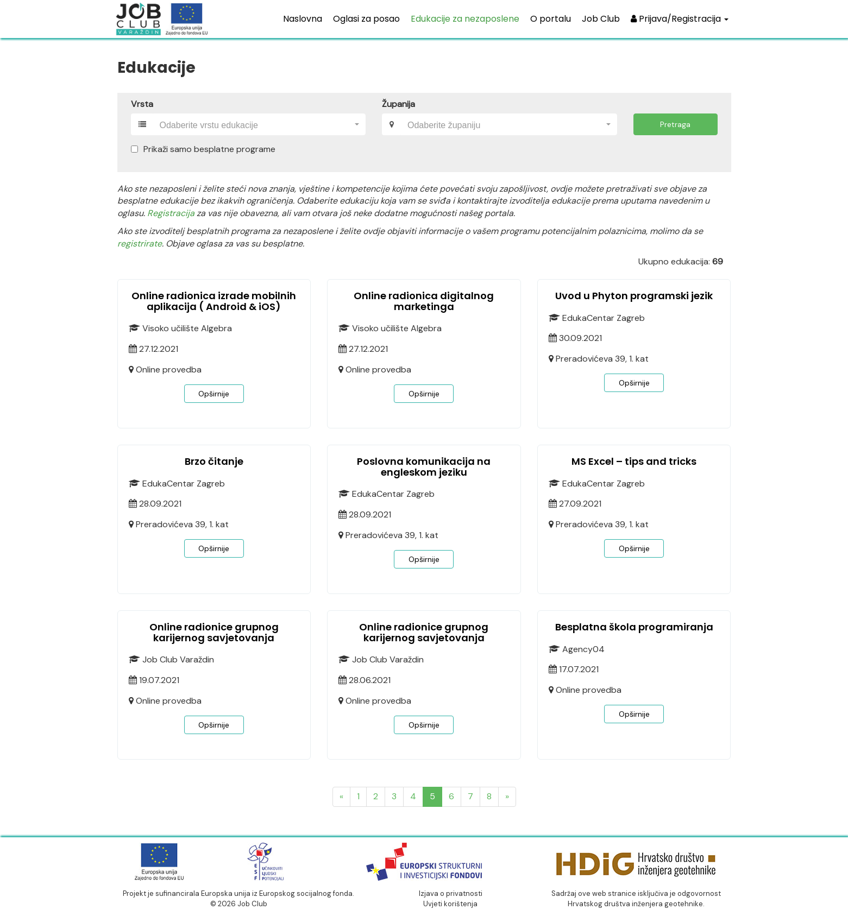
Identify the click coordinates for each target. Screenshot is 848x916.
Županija (398, 104)
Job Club (601, 18)
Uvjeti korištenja (450, 903)
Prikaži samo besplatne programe (209, 149)
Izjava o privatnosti (450, 893)
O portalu (550, 18)
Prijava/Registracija (679, 18)
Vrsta (142, 104)
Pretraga (675, 124)
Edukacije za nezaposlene (465, 18)
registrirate (139, 243)
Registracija (170, 213)
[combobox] (259, 124)
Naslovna (302, 18)
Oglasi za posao (366, 18)
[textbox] (256, 125)
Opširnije (213, 394)
